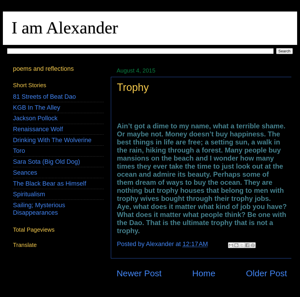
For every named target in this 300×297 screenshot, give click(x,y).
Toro (19, 150)
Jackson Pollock (35, 118)
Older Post (266, 273)
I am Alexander (65, 27)
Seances (25, 172)
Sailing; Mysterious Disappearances (39, 208)
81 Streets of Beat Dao (44, 96)
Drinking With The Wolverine (52, 140)
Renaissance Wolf (38, 129)
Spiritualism (29, 194)
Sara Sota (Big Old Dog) (46, 161)
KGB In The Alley (36, 107)
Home (203, 273)
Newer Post (139, 273)
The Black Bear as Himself (49, 183)
